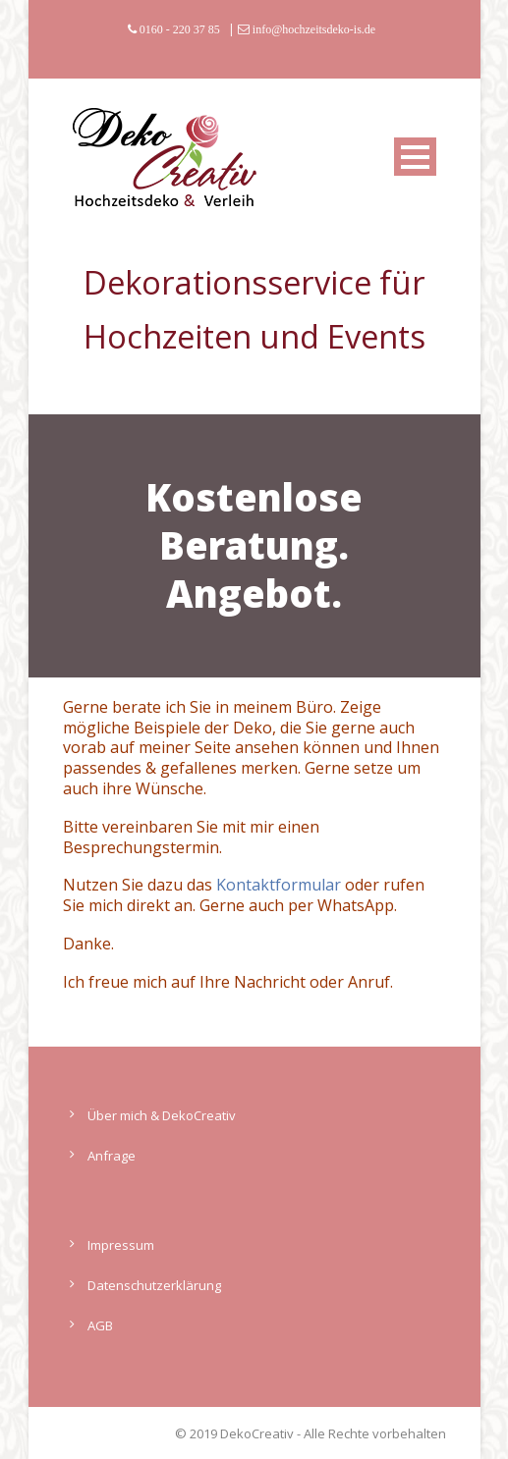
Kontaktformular (278, 884)
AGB (100, 1325)
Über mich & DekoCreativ (161, 1115)
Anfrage (111, 1155)
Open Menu (415, 156)
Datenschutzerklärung (154, 1285)
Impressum (120, 1245)
